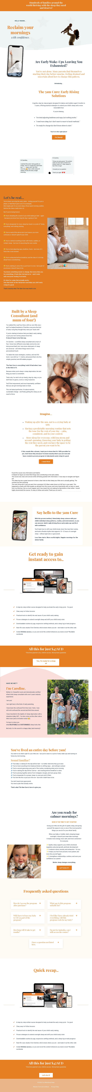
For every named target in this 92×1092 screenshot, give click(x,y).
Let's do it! (46, 1076)
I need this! (46, 462)
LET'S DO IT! (64, 869)
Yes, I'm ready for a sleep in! (46, 662)
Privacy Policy (55, 1087)
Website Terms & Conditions (41, 1087)
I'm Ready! (59, 137)
